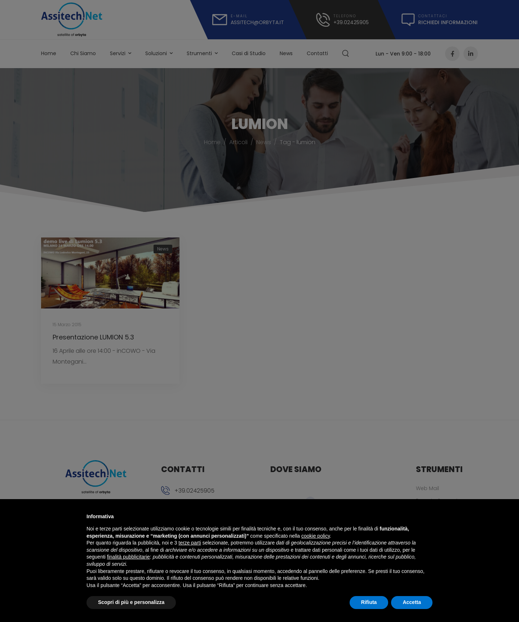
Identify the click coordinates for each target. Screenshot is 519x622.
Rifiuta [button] (369, 602)
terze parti (189, 543)
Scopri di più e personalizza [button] (131, 602)
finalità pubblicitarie (128, 557)
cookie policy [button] (315, 536)
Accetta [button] (412, 602)
